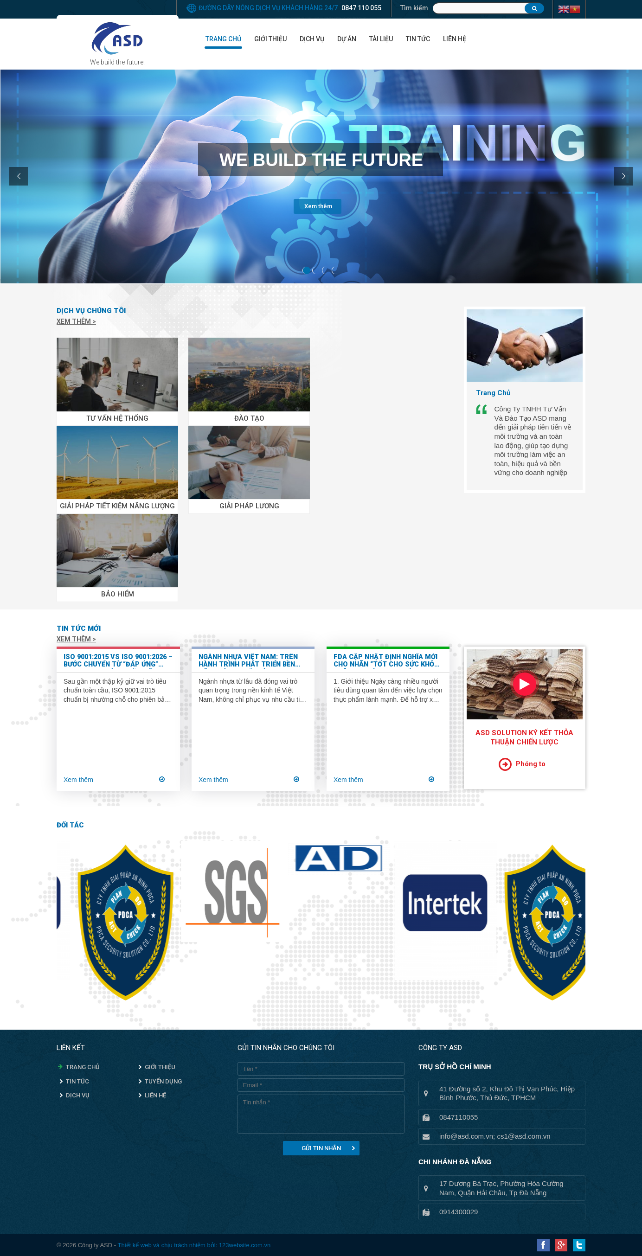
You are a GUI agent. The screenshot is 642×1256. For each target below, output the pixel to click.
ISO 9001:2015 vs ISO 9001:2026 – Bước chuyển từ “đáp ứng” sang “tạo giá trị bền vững (118, 661)
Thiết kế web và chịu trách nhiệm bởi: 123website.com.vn (193, 1245)
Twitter (579, 1245)
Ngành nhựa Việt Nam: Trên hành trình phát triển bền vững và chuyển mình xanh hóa (248, 661)
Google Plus (561, 1245)
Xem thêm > (76, 321)
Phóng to (531, 764)
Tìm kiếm (414, 8)
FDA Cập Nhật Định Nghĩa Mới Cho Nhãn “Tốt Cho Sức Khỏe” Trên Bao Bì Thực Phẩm (387, 661)
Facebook (543, 1245)
